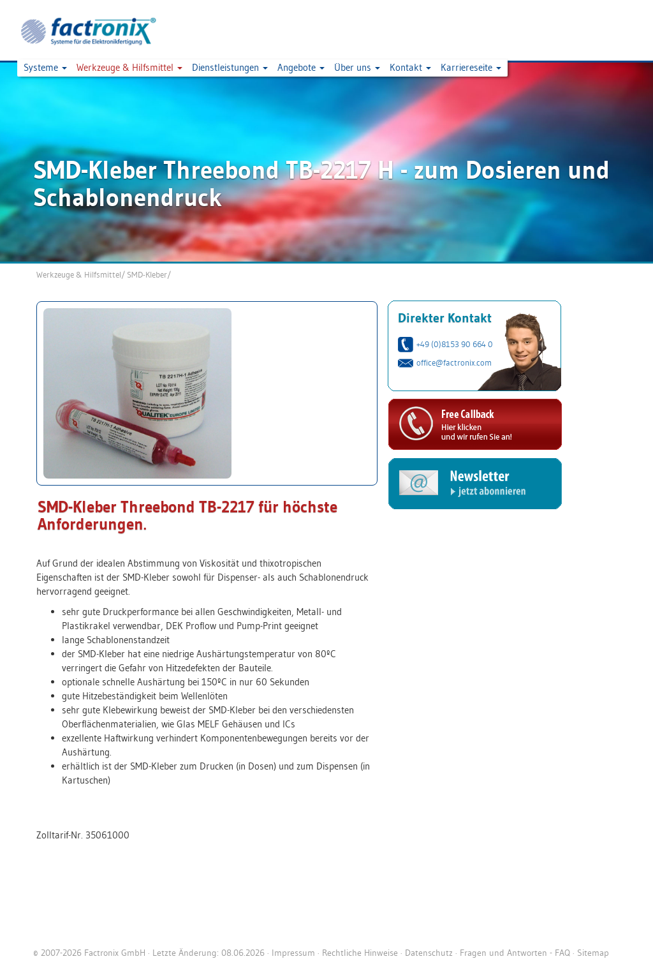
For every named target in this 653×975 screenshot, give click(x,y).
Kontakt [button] (410, 67)
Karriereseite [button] (471, 67)
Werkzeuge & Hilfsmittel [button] (129, 67)
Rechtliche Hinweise (360, 952)
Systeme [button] (45, 67)
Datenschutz (429, 952)
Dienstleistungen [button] (230, 67)
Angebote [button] (301, 67)
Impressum (293, 952)
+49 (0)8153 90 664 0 (454, 344)
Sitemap (593, 952)
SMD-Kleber (147, 274)
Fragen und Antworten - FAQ (515, 952)
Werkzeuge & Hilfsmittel (78, 274)
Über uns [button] (357, 67)
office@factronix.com (454, 362)
